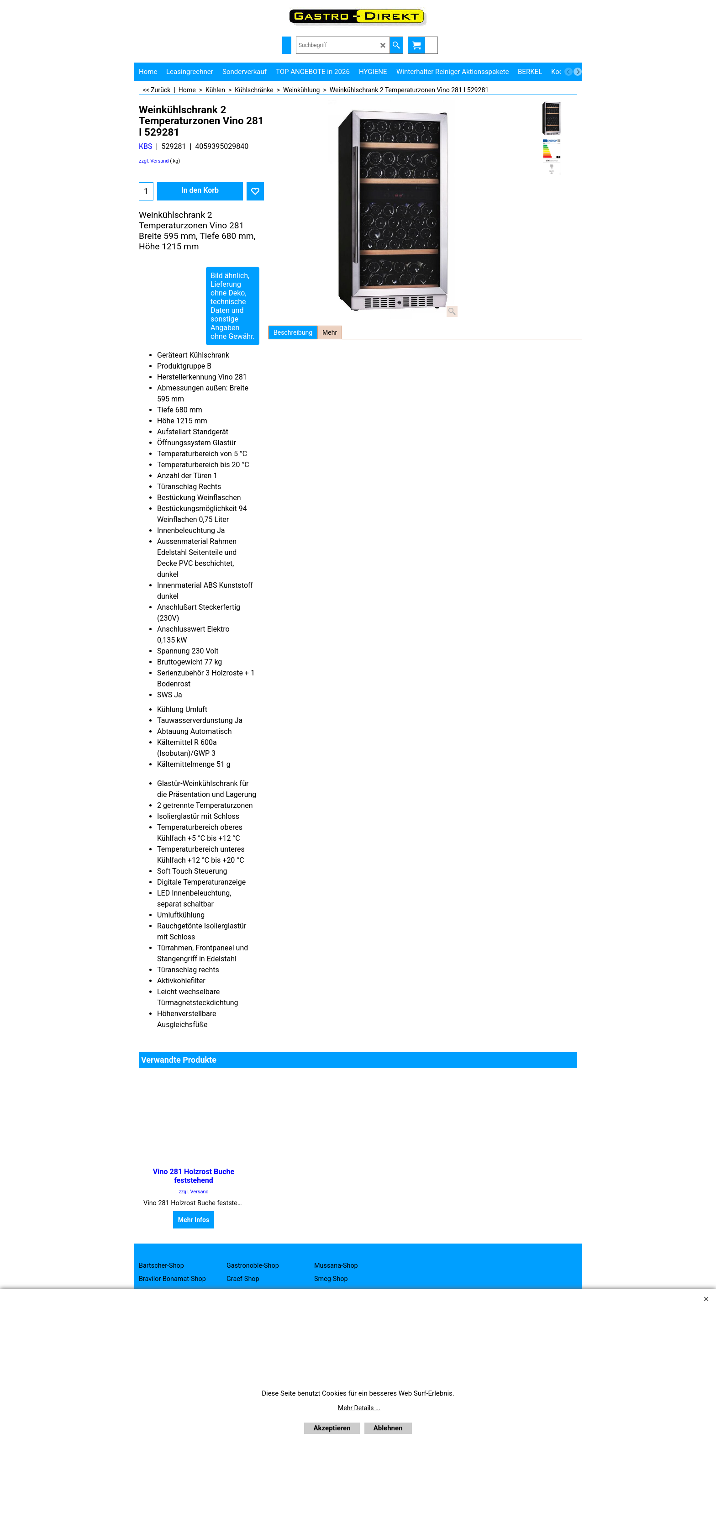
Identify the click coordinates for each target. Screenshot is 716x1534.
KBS (146, 146)
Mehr (329, 332)
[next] (578, 72)
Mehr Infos (193, 1219)
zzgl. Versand (154, 161)
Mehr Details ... (359, 1408)
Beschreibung (293, 332)
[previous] (568, 72)
